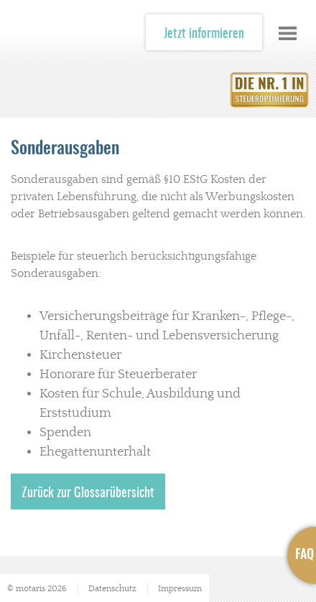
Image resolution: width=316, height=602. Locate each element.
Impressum (180, 588)
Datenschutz (112, 588)
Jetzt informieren (204, 34)
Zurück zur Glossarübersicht (88, 493)
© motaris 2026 (37, 588)
